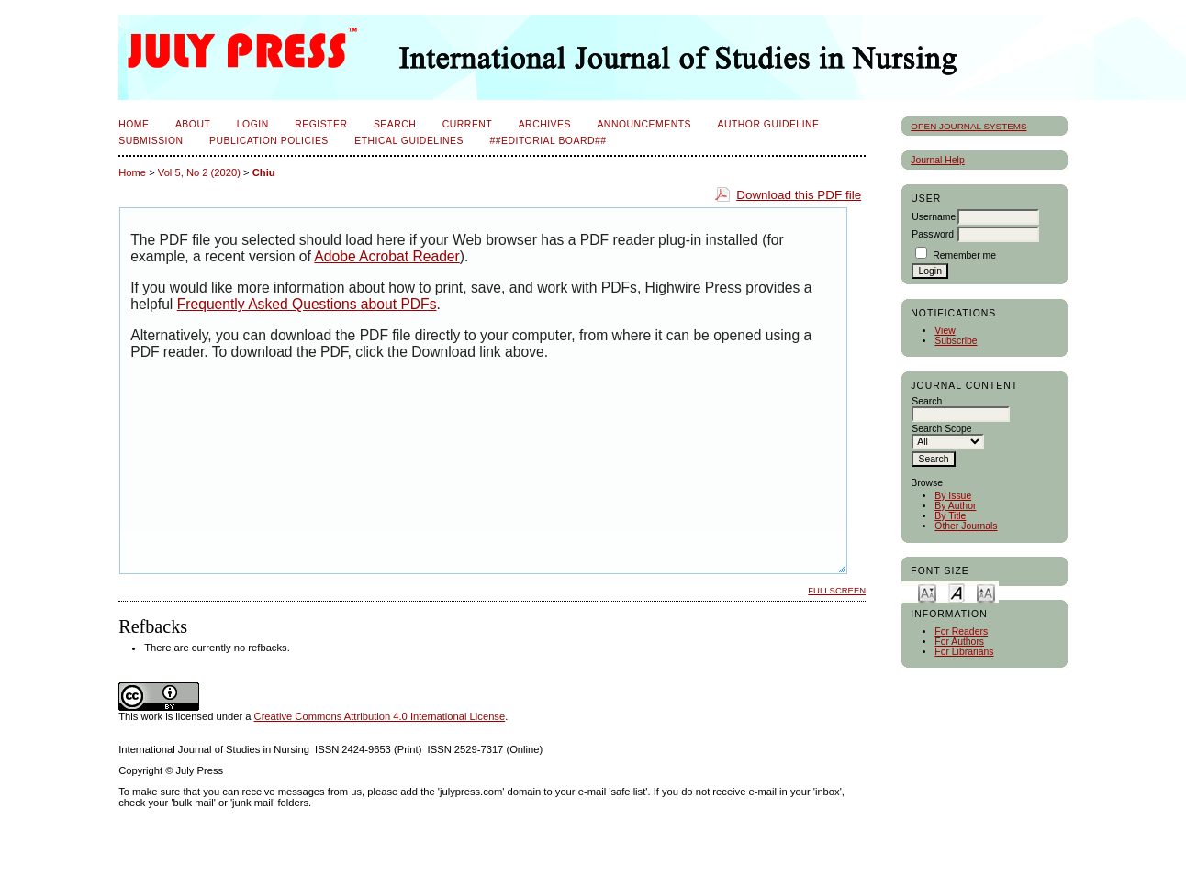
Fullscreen (837, 590)
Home (133, 124)
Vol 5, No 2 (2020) (199, 172)
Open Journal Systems (968, 126)
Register (321, 124)
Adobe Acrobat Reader (386, 256)
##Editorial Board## (547, 141)
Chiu (263, 172)
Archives (545, 124)
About (192, 124)
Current (467, 124)
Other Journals (965, 526)
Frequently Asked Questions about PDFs (307, 304)
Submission (150, 141)
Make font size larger (986, 592)
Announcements (644, 124)
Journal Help (937, 160)
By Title (950, 516)
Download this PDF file (798, 195)
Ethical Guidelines (409, 141)
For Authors (959, 642)
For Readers (961, 631)
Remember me (964, 255)
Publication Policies (269, 141)
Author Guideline (768, 124)
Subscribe (955, 341)
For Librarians (963, 652)
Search (395, 124)
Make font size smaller (927, 592)
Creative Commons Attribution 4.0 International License (380, 716)
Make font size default (956, 592)
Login (253, 124)
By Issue (952, 496)
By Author (955, 506)
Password (933, 234)
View (944, 331)
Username (934, 217)
